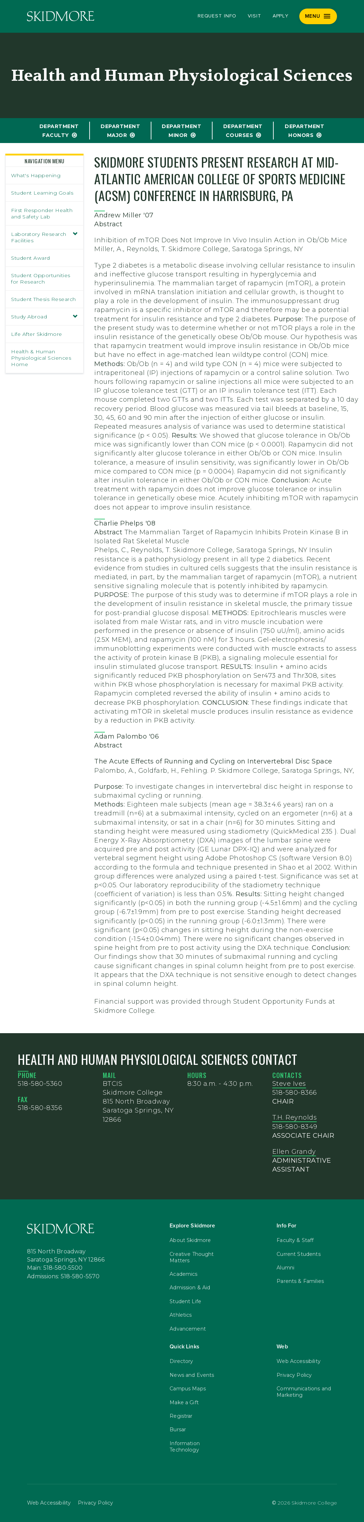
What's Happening (35, 175)
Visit (254, 16)
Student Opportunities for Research (40, 278)
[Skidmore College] (60, 16)
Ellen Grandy (294, 1152)
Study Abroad (44, 316)
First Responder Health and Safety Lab (42, 213)
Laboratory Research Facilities (44, 237)
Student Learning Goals (42, 193)
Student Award (30, 258)
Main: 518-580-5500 (55, 1268)
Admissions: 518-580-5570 (63, 1276)
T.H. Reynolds (294, 1117)
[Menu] (318, 16)
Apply (281, 16)
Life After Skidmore (36, 334)
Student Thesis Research (43, 299)
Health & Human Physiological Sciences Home (41, 358)
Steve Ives (289, 1084)
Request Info (217, 16)
